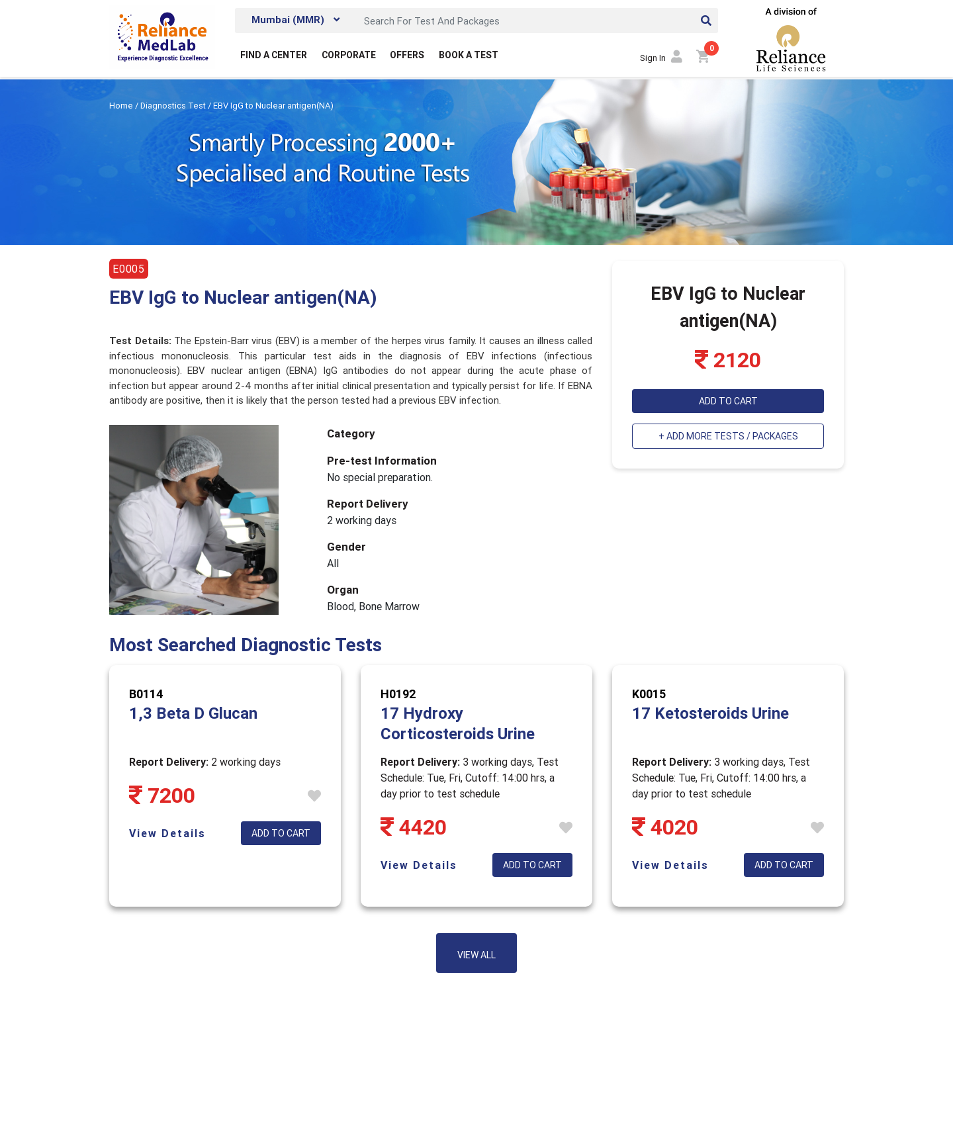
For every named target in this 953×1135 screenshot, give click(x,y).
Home (122, 105)
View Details (167, 833)
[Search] (537, 20)
